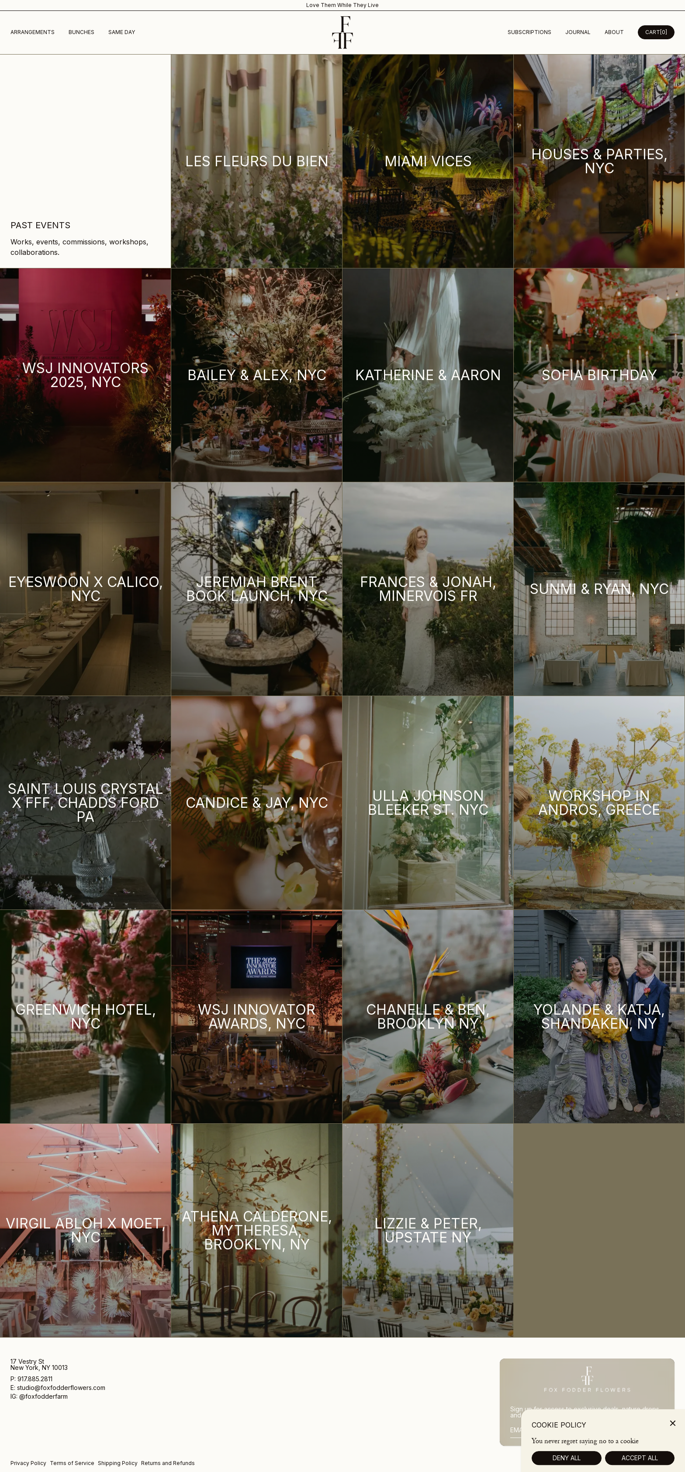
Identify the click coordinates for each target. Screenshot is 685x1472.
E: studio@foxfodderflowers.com (57, 1388)
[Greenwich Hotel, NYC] (85, 1017)
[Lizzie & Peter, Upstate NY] (428, 1231)
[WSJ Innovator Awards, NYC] (256, 1017)
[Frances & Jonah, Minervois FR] (428, 589)
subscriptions (529, 32)
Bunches (81, 32)
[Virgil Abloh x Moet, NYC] (85, 1231)
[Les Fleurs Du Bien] (256, 161)
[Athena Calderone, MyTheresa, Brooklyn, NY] (256, 1231)
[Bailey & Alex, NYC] (256, 375)
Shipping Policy (118, 1463)
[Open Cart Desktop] (656, 32)
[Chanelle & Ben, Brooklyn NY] (428, 1017)
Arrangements (32, 32)
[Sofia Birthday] (599, 375)
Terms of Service (72, 1463)
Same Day (121, 32)
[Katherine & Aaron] (428, 375)
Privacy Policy (28, 1463)
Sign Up (652, 1430)
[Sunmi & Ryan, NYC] (599, 589)
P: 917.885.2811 (32, 1379)
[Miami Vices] (428, 161)
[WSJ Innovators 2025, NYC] (85, 375)
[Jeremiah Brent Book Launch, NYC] (256, 589)
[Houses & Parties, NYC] (599, 161)
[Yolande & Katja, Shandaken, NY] (599, 1017)
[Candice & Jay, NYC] (256, 803)
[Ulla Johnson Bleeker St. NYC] (428, 803)
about (614, 32)
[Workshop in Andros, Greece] (599, 803)
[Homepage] (342, 32)
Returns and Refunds (168, 1463)
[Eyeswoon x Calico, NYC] (85, 589)
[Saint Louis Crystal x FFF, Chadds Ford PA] (85, 803)
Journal (578, 32)
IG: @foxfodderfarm (39, 1396)
